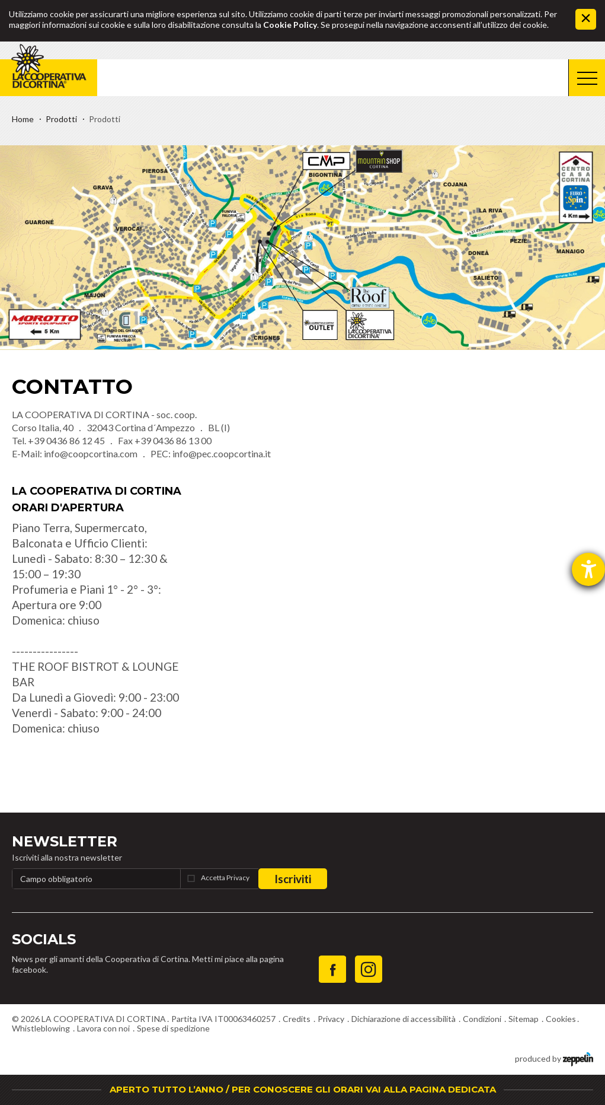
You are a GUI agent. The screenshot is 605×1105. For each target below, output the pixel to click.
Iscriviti (292, 879)
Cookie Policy (290, 25)
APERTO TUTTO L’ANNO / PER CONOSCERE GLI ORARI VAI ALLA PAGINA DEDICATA (303, 1089)
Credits (296, 1019)
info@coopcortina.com (90, 453)
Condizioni (482, 1019)
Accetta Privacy (225, 877)
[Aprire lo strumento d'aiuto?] (588, 569)
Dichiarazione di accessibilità (403, 1019)
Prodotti (61, 119)
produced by (554, 1057)
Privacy (331, 1019)
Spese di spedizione (173, 1028)
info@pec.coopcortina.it (221, 453)
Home (23, 119)
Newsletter (64, 841)
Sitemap (523, 1019)
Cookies (561, 1019)
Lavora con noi (103, 1028)
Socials (44, 939)
